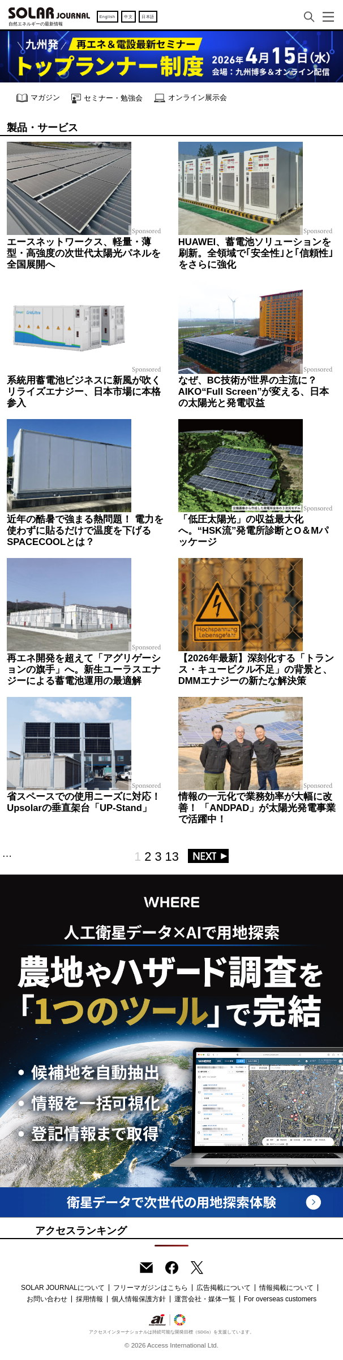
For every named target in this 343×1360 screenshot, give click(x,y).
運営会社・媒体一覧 (204, 1299)
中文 (128, 17)
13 (172, 856)
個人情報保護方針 (139, 1299)
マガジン (38, 98)
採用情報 (89, 1299)
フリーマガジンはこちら (150, 1288)
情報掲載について (286, 1288)
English (107, 17)
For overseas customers (280, 1299)
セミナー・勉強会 (107, 98)
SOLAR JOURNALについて (63, 1288)
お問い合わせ (47, 1299)
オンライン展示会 (190, 98)
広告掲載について (223, 1288)
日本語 (148, 17)
